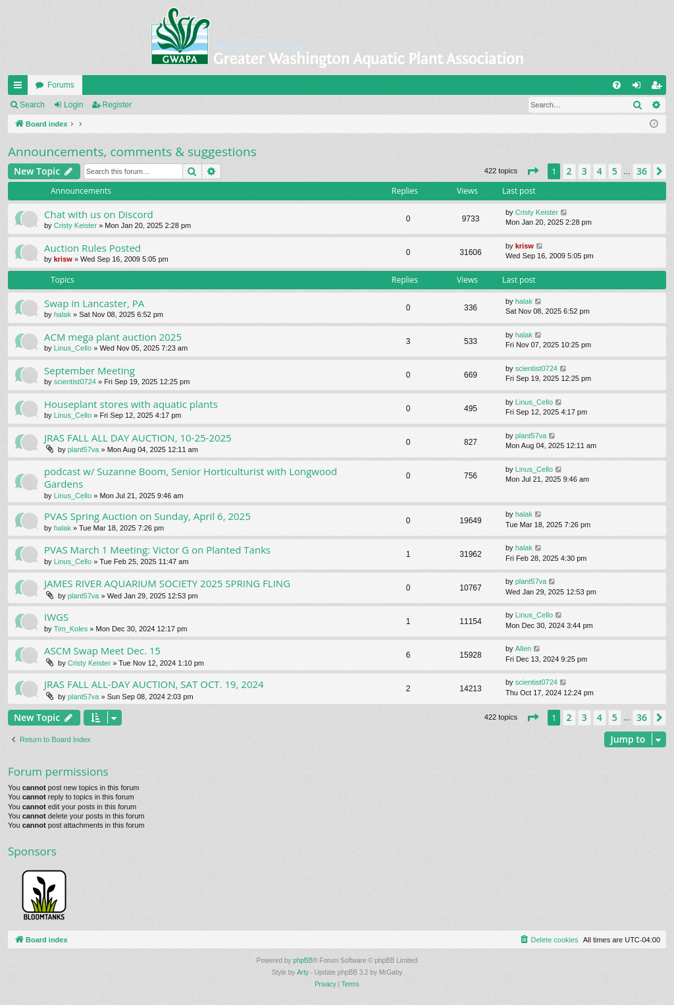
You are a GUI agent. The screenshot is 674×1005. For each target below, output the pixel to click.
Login (73, 104)
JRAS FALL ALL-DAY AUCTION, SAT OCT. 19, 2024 (154, 684)
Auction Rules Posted (92, 247)
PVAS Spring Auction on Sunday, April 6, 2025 (147, 516)
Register (117, 104)
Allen (523, 648)
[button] (532, 171)
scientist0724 (75, 382)
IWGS (56, 616)
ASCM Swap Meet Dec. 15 (102, 650)
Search (32, 104)
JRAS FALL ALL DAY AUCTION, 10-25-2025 (138, 437)
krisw (63, 259)
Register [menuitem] (659, 87)
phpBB (303, 960)
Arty (303, 972)
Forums (60, 85)
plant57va (83, 449)
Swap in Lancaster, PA (94, 303)
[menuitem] (617, 85)
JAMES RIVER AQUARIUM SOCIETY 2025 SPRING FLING (167, 583)
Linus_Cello (72, 348)
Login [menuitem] (639, 87)
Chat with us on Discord (98, 214)
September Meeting (89, 370)
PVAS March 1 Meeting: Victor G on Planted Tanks (157, 549)
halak (62, 314)
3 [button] (584, 171)
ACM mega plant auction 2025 (113, 336)
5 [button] (614, 171)
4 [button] (599, 171)
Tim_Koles (71, 629)
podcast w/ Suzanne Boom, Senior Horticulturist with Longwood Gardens (190, 477)
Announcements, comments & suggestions (132, 151)
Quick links (20, 87)
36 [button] (641, 171)
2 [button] (569, 171)
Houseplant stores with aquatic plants (131, 404)
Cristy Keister (75, 225)
